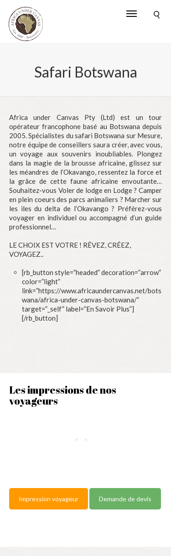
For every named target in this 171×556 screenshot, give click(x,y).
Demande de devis (125, 499)
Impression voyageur (48, 499)
